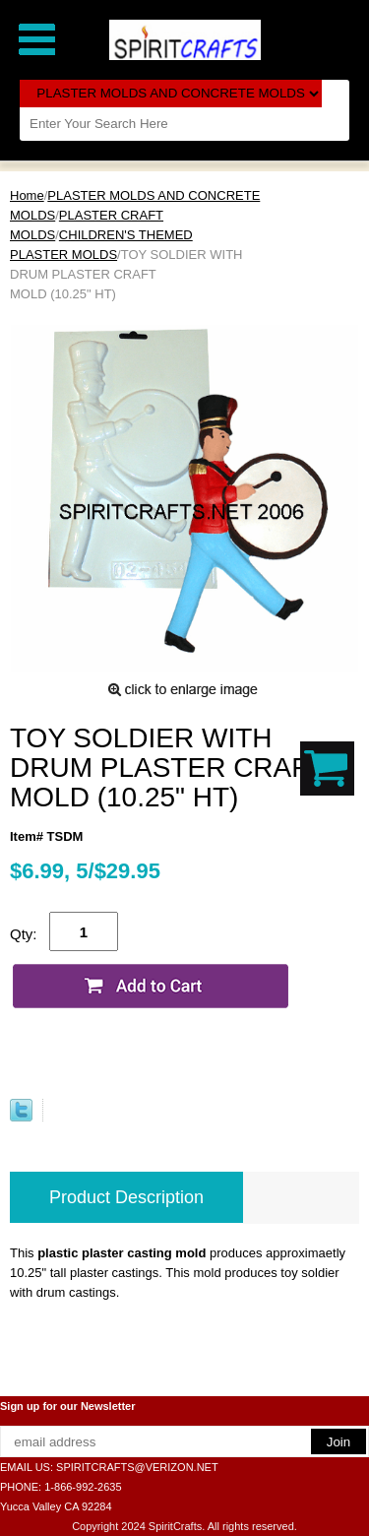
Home (27, 195)
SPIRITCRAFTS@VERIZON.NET (137, 1467)
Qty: (23, 934)
